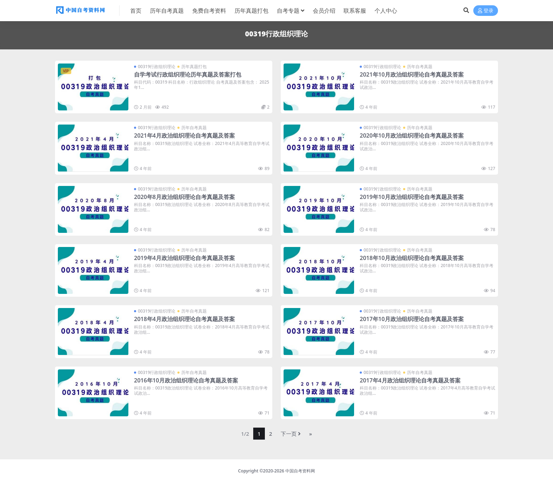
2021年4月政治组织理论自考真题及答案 (184, 135)
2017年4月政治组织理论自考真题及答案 (410, 380)
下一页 (291, 433)
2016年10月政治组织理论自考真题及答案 (186, 380)
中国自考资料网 (300, 471)
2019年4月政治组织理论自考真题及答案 (184, 258)
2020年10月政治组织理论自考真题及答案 (412, 135)
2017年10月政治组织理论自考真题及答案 (412, 319)
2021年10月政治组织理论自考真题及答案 (412, 74)
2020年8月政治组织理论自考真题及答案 (184, 197)
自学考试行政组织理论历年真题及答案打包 (187, 74)
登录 (485, 10)
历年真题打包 (194, 67)
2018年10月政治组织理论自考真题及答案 (412, 258)
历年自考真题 (419, 67)
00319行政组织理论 (156, 67)
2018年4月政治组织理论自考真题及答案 (184, 319)
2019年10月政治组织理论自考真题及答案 (412, 197)
